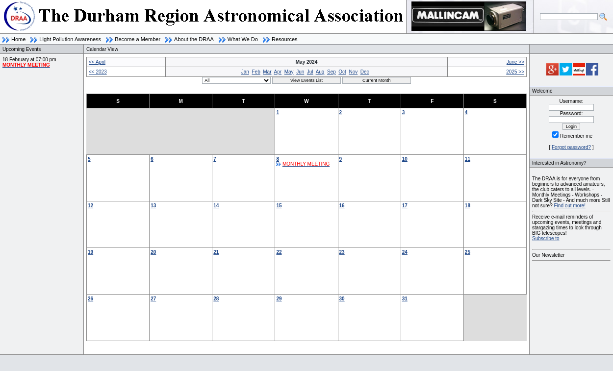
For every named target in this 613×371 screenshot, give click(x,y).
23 (342, 252)
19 (90, 252)
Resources (285, 39)
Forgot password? (571, 147)
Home (18, 39)
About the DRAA (194, 39)
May (289, 71)
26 (90, 298)
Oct (342, 71)
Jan (245, 71)
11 (467, 159)
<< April (97, 62)
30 (342, 298)
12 (90, 205)
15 (278, 205)
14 (216, 205)
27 (153, 298)
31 (405, 298)
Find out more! (569, 205)
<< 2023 (98, 71)
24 (405, 252)
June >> (515, 62)
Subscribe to (546, 238)
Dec (364, 71)
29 (278, 298)
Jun (300, 71)
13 (153, 205)
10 (405, 159)
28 (216, 298)
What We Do (243, 39)
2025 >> (515, 71)
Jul (310, 71)
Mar (267, 71)
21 (216, 252)
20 (153, 252)
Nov (353, 71)
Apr (278, 71)
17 (405, 205)
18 (467, 205)
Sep (331, 71)
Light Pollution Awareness (70, 39)
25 (467, 252)
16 (342, 205)
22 (278, 252)
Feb (256, 71)
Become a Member (137, 39)
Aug (320, 71)
